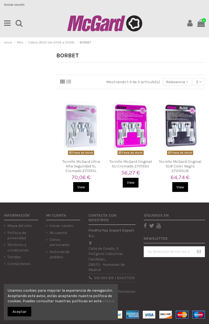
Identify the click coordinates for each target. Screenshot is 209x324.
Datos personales (60, 242)
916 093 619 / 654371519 (114, 278)
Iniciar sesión (14, 5)
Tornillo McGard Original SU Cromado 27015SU (130, 164)
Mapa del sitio (19, 225)
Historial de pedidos (59, 255)
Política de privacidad (16, 235)
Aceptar (20, 311)
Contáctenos (19, 263)
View (81, 187)
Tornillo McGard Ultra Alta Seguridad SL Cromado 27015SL (81, 166)
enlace (108, 301)
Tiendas (14, 257)
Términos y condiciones (18, 247)
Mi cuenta (58, 232)
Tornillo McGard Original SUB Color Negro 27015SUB (180, 166)
